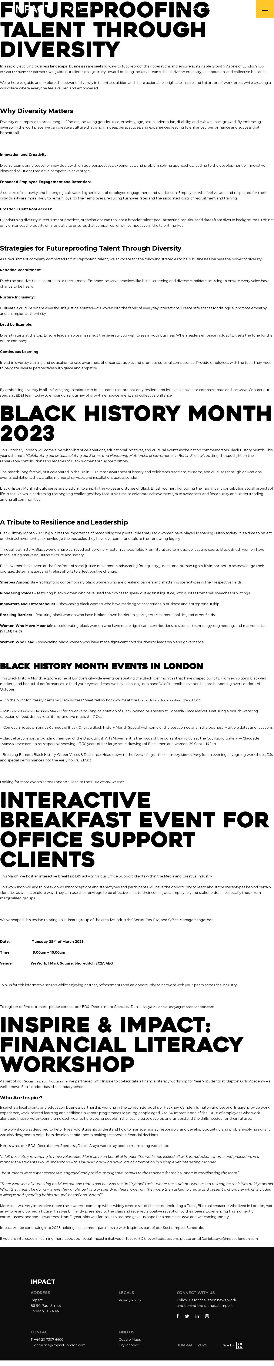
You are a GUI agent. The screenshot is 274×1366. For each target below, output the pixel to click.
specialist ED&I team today (22, 395)
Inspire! (6, 1113)
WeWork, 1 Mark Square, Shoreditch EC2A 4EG (73, 969)
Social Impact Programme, (46, 1087)
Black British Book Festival (160, 700)
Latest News (187, 9)
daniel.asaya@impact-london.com (186, 1012)
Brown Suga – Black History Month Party (169, 760)
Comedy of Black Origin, (69, 727)
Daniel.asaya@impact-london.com (230, 1244)
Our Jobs (214, 9)
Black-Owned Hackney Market (36, 711)
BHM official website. (108, 787)
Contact (239, 9)
